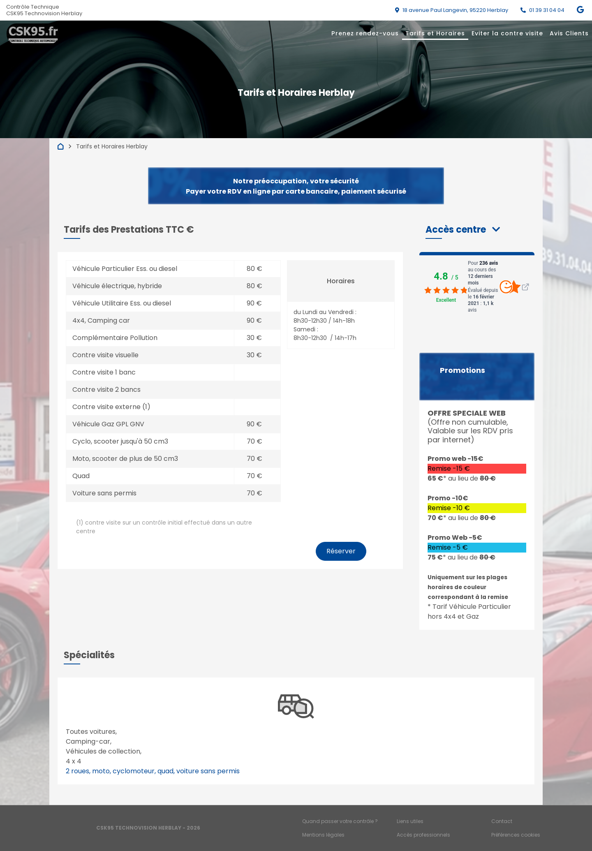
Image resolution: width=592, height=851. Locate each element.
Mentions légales (323, 834)
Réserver (341, 551)
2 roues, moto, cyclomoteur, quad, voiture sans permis (153, 771)
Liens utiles (410, 821)
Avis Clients (569, 33)
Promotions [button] (462, 370)
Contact (501, 821)
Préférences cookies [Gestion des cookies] (515, 834)
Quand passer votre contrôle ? (340, 821)
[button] (463, 229)
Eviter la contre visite (507, 33)
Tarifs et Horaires (435, 33)
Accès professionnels (423, 834)
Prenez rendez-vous (365, 33)
